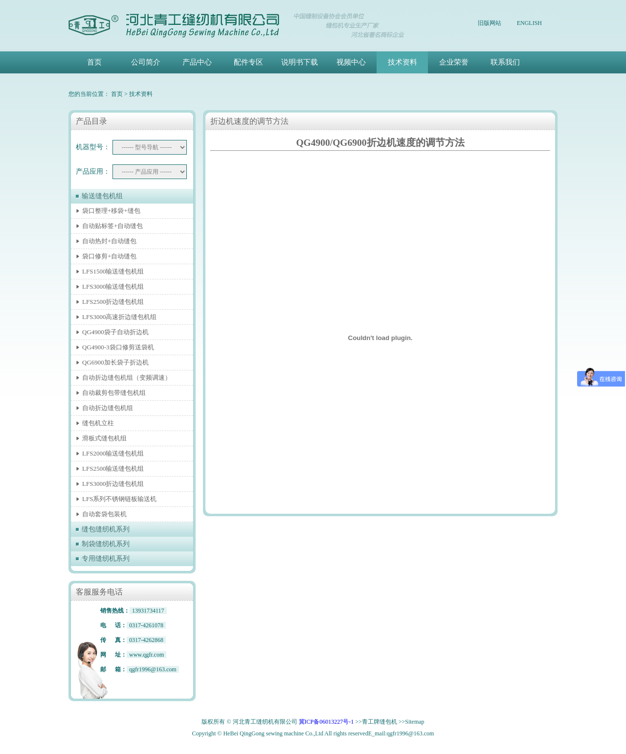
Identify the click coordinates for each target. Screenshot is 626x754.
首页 (94, 62)
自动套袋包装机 (104, 514)
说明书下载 (299, 62)
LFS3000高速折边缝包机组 (119, 316)
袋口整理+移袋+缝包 (111, 210)
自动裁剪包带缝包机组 (114, 392)
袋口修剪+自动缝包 (109, 256)
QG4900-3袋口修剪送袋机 (118, 347)
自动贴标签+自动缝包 (112, 225)
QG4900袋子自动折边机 (115, 332)
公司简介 (145, 62)
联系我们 (505, 62)
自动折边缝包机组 (107, 407)
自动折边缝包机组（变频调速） (126, 377)
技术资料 (402, 62)
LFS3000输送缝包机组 (113, 286)
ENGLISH (529, 23)
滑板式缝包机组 (104, 438)
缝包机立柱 (98, 423)
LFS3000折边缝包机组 (113, 483)
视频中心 (351, 62)
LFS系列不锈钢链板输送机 (119, 499)
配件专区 (248, 62)
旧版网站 (489, 23)
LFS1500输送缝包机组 (113, 271)
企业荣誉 (454, 62)
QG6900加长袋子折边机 (115, 362)
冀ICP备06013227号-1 (326, 721)
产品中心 (197, 62)
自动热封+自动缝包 (109, 241)
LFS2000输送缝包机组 (113, 453)
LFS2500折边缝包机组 (113, 301)
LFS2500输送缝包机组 (113, 468)
